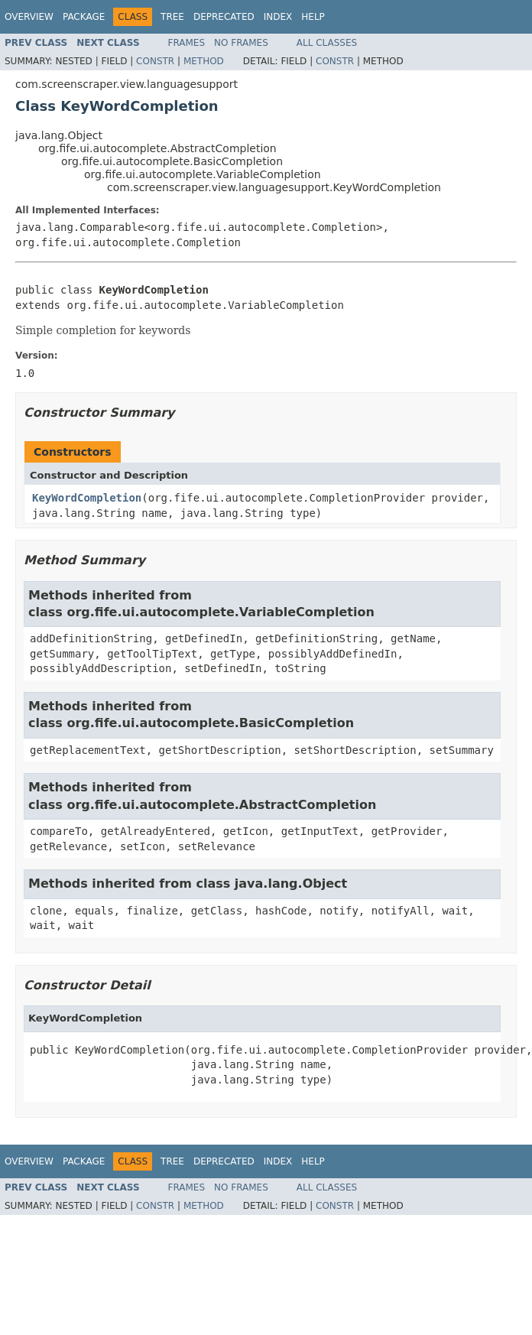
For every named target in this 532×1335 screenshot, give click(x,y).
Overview (29, 16)
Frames (187, 42)
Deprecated (224, 16)
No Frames (241, 42)
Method (203, 61)
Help (313, 16)
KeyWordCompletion (86, 498)
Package (84, 16)
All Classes (327, 42)
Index (278, 16)
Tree (172, 16)
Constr (155, 61)
